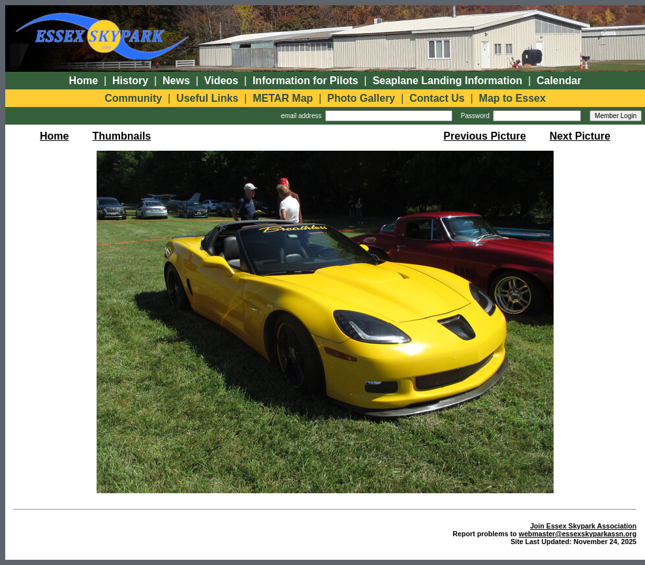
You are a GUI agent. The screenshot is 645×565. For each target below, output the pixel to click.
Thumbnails (121, 136)
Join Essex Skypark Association (583, 526)
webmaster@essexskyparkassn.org (578, 534)
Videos (221, 80)
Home (83, 80)
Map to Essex (512, 98)
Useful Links (207, 98)
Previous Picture (484, 136)
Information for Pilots (305, 80)
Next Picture (580, 136)
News (176, 80)
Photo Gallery (361, 98)
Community (133, 98)
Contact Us (436, 98)
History (130, 80)
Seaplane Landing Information (447, 80)
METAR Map (283, 98)
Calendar (559, 80)
